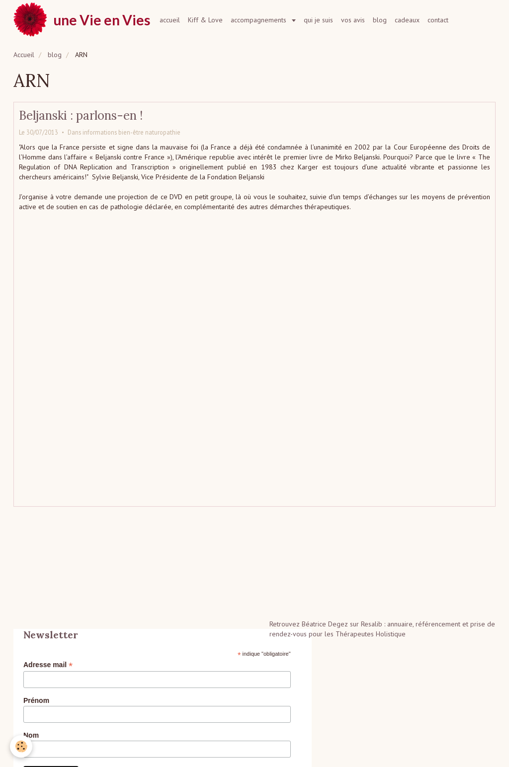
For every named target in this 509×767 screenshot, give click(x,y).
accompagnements (259, 19)
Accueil (23, 54)
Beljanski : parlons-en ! (81, 115)
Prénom (36, 700)
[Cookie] (21, 746)
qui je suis (318, 19)
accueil (170, 19)
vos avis (353, 19)
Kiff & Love (205, 19)
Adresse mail (48, 665)
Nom (31, 735)
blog (380, 19)
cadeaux (407, 19)
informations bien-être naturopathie (131, 132)
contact (437, 19)
